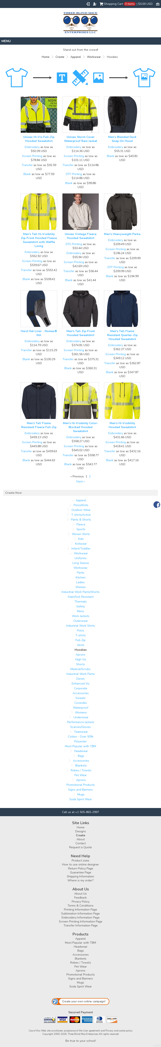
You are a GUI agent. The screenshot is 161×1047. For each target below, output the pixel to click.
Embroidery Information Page (81, 918)
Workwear (94, 57)
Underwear (81, 717)
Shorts (80, 664)
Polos (80, 631)
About (81, 839)
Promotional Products (80, 785)
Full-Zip (80, 640)
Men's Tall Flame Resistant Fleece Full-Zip (38, 425)
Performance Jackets (80, 722)
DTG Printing (74, 244)
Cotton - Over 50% (80, 737)
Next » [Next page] (80, 481)
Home (45, 57)
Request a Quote (80, 847)
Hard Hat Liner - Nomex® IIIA (39, 333)
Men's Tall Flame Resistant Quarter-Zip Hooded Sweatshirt (122, 335)
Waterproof (80, 708)
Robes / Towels (81, 770)
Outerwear (80, 621)
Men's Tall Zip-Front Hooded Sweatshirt (80, 333)
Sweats (80, 698)
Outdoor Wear (81, 510)
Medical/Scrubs (80, 669)
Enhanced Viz (80, 684)
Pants (80, 573)
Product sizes (80, 861)
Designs (80, 831)
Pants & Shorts (81, 520)
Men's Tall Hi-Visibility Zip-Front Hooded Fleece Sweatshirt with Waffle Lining (39, 240)
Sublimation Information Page (80, 914)
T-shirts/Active (81, 515)
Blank (27, 174)
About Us (80, 894)
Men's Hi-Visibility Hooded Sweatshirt (122, 425)
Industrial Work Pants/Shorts (81, 592)
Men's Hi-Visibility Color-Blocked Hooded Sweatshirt (80, 427)
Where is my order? (80, 880)
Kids (81, 539)
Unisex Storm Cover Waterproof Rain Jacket (80, 139)
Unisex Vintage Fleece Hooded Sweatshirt (80, 236)
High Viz (80, 659)
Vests (80, 645)
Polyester (80, 741)
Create (60, 57)
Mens (80, 611)
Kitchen (81, 577)
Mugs (80, 794)
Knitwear (81, 544)
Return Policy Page (80, 868)
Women (80, 587)
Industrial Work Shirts (80, 626)
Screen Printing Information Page (80, 922)
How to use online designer (80, 864)
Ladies (80, 582)
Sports (81, 529)
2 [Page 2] (90, 476)
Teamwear (81, 732)
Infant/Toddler (81, 549)
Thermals (80, 602)
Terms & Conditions (80, 906)
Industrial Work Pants (80, 674)
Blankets (81, 766)
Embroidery (32, 147)
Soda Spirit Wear (80, 799)
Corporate (80, 688)
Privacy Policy (81, 902)
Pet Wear (80, 775)
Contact (80, 843)
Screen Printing (32, 156)
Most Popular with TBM (80, 746)
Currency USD (157, 3)
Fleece (81, 524)
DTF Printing (74, 174)
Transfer (27, 165)
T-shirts (80, 635)
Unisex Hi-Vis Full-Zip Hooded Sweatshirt (38, 139)
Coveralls (80, 703)
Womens (81, 712)
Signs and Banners (80, 790)
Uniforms (81, 558)
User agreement (91, 1030)
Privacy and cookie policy (118, 1030)
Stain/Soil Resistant (80, 597)
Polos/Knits (81, 505)
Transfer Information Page (81, 925)
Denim (80, 679)
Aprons (80, 655)
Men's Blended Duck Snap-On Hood (122, 139)
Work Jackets (80, 616)
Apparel (75, 57)
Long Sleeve (80, 563)
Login (88, 4)
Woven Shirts (81, 534)
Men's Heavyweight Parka (122, 234)
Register (94, 4)
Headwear (81, 751)
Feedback (80, 898)
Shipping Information (80, 876)
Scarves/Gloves (80, 727)
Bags (81, 756)
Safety (80, 606)
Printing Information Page (80, 910)
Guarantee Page (80, 872)
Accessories (81, 693)
